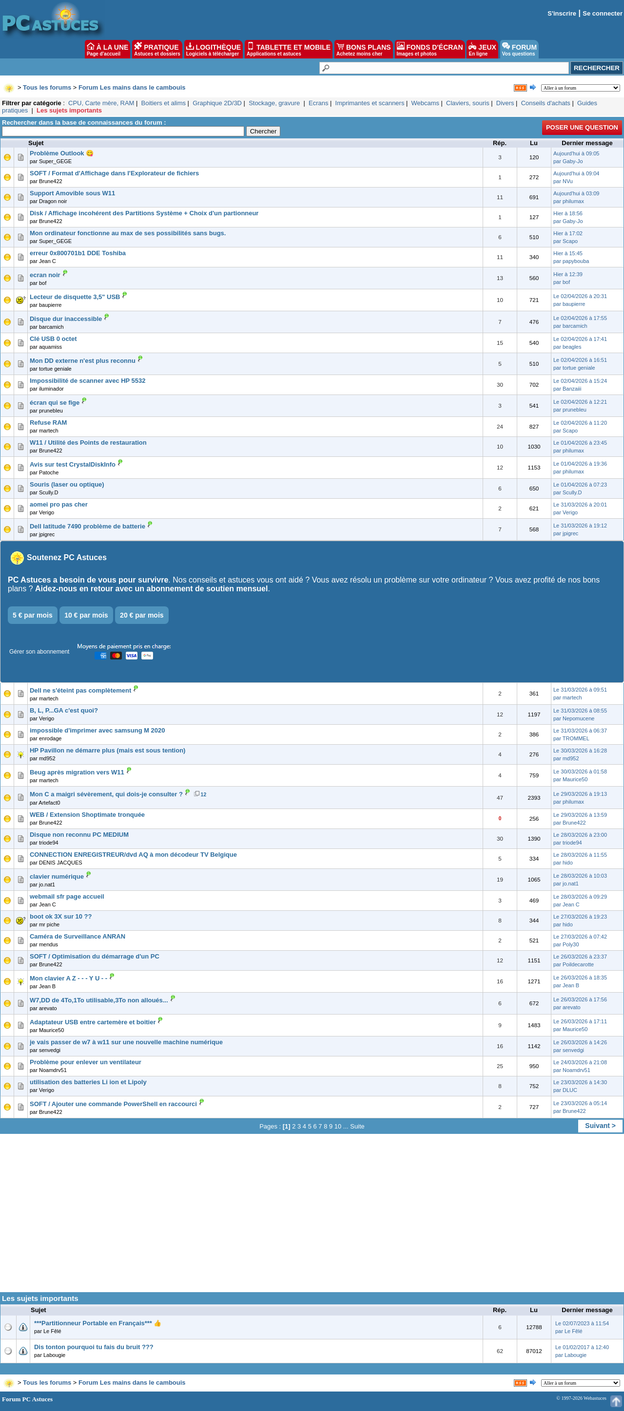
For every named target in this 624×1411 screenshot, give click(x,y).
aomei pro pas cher (59, 504)
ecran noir (45, 275)
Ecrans (318, 103)
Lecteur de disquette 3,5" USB (75, 297)
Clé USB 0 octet (53, 338)
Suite (357, 1126)
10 (337, 1126)
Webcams (425, 103)
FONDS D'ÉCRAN (430, 49)
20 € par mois (142, 615)
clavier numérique (57, 876)
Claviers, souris (467, 103)
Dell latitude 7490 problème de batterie (87, 526)
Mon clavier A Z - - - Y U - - (68, 978)
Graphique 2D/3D (217, 103)
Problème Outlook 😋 (62, 153)
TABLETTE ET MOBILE (289, 49)
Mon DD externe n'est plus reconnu (83, 360)
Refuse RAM (48, 422)
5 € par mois (33, 615)
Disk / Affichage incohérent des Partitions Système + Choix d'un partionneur (144, 213)
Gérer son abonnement (39, 651)
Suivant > (600, 1125)
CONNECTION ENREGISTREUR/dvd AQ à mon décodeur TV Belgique (133, 854)
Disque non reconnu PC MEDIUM (79, 834)
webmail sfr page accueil (67, 896)
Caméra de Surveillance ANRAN (77, 936)
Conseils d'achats (545, 103)
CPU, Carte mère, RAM (101, 103)
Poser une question (582, 127)
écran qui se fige (54, 402)
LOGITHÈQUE (213, 49)
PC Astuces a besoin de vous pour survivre (88, 580)
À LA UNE (107, 49)
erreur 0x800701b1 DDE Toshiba (78, 253)
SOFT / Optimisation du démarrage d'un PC (94, 956)
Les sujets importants (69, 110)
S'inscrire (561, 13)
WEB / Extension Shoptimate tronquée (87, 814)
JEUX (482, 49)
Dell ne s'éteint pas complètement (80, 690)
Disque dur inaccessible (66, 318)
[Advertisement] (312, 1216)
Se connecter (603, 13)
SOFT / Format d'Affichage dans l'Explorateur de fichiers (114, 173)
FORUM (519, 49)
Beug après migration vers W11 (77, 772)
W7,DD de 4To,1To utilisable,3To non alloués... (99, 1000)
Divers (505, 103)
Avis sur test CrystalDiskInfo (73, 464)
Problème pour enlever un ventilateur (85, 1062)
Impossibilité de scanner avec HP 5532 (87, 380)
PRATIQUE (157, 49)
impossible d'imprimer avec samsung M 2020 (97, 730)
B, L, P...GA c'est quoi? (64, 710)
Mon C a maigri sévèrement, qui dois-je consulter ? (106, 794)
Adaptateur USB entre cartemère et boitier (93, 1022)
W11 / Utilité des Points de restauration (88, 442)
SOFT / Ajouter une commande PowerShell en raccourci (113, 1104)
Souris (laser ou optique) (67, 484)
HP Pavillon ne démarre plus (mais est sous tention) (107, 750)
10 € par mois (86, 615)
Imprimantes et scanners (370, 103)
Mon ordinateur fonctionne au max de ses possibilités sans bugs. (128, 233)
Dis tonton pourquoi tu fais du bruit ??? (94, 1347)
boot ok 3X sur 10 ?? (61, 916)
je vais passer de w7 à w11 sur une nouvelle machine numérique (126, 1042)
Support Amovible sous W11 (72, 193)
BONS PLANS (363, 49)
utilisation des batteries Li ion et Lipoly (88, 1082)
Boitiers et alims (163, 103)
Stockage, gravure (275, 103)
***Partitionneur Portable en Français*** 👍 (97, 1323)
